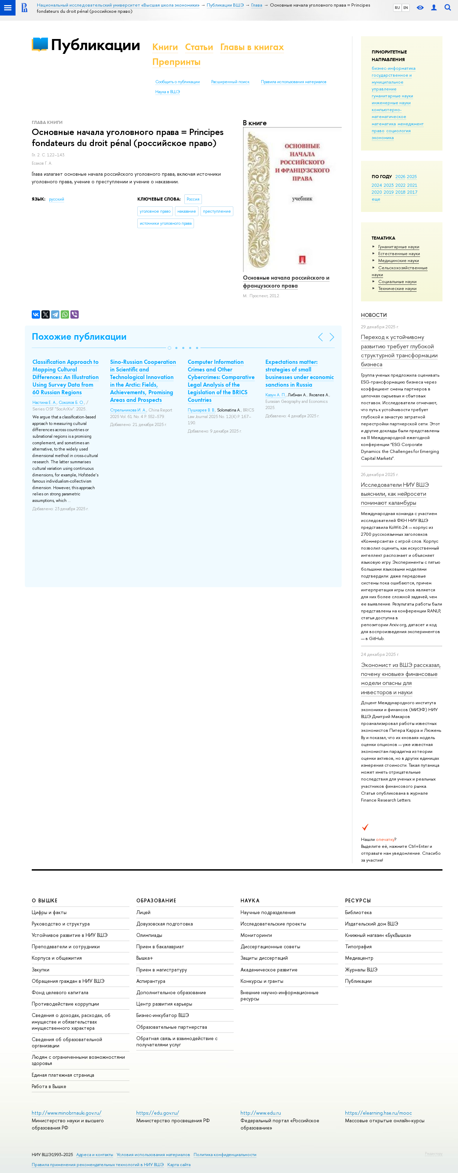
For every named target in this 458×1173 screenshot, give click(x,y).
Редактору (433, 1153)
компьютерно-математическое (389, 112)
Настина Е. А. (44, 402)
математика (384, 123)
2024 (377, 185)
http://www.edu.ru (261, 1112)
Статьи (199, 47)
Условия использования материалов (153, 1154)
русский (56, 199)
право (378, 130)
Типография (358, 946)
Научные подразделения (268, 912)
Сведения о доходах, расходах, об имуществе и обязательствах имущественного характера (71, 1021)
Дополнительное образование (171, 992)
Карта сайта (179, 1164)
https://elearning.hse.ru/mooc (378, 1112)
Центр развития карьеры (164, 1003)
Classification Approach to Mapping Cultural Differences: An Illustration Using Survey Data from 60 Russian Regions (65, 377)
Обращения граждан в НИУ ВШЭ (68, 981)
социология (398, 130)
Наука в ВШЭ (167, 92)
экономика (383, 137)
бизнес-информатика (394, 68)
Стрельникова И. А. (128, 410)
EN (405, 7)
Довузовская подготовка (164, 923)
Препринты (176, 62)
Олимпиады (149, 935)
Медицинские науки (398, 260)
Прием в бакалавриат (160, 946)
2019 (389, 192)
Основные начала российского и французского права (286, 281)
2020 (377, 192)
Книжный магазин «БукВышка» (378, 935)
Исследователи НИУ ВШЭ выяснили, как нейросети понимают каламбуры (395, 494)
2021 (412, 185)
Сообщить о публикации (177, 82)
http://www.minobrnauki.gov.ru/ (66, 1112)
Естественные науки (399, 253)
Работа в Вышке (49, 1086)
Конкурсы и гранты (262, 981)
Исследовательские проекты (273, 923)
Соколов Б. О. (71, 402)
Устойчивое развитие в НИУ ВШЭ (70, 935)
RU (397, 7)
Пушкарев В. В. (201, 410)
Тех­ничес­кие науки (397, 288)
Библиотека (358, 912)
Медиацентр (359, 957)
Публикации (95, 44)
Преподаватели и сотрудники (66, 946)
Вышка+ (144, 957)
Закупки (40, 969)
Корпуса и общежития (57, 957)
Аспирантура (150, 981)
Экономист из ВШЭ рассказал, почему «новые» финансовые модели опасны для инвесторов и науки (401, 678)
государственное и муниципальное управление (392, 82)
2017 (412, 192)
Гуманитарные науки (398, 246)
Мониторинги (256, 935)
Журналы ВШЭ (361, 969)
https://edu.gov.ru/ (157, 1112)
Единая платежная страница (63, 1075)
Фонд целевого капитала (60, 992)
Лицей (143, 912)
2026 (400, 176)
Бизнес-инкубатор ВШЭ (162, 1015)
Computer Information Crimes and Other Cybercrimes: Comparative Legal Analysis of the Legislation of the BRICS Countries (221, 381)
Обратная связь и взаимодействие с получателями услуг (176, 1041)
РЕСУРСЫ (358, 900)
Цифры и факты (49, 912)
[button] (169, 348)
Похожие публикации (79, 336)
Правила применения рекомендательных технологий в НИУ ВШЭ (98, 1164)
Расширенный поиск (230, 82)
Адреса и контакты (94, 1154)
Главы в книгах (252, 47)
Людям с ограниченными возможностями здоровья (78, 1060)
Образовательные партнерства (171, 1027)
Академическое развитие (269, 969)
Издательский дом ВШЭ (371, 923)
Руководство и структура (61, 923)
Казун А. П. (275, 395)
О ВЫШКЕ (45, 900)
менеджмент (411, 123)
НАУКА (250, 900)
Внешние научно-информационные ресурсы (280, 995)
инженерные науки (391, 102)
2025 (412, 176)
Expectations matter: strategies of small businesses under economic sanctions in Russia (299, 373)
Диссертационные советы (270, 946)
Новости (374, 315)
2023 (389, 185)
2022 (401, 185)
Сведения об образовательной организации (67, 1042)
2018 (401, 192)
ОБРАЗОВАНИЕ (156, 900)
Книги (165, 47)
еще (376, 199)
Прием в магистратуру (161, 969)
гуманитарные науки (392, 96)
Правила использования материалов (294, 82)
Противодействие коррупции (65, 1003)
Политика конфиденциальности (225, 1154)
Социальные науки (397, 281)
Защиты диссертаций (264, 957)
